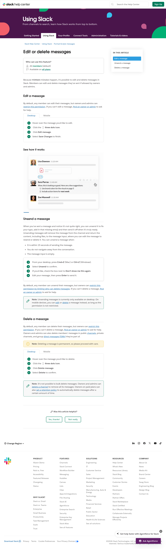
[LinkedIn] (133, 443)
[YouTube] (155, 443)
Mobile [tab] (46, 115)
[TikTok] (161, 443)
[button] (54, 419)
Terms (33, 541)
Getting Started (31, 35)
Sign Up (158, 4)
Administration (98, 35)
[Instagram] (139, 443)
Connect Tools (81, 35)
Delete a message (121, 67)
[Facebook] (144, 443)
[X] (150, 443)
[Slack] (7, 494)
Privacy (26, 541)
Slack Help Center (32, 44)
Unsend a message (122, 63)
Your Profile (64, 35)
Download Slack (12, 541)
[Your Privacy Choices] (66, 541)
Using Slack (48, 35)
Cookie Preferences (46, 541)
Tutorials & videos (119, 35)
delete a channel (40, 387)
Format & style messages (64, 44)
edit (57, 302)
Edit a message (120, 58)
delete (65, 302)
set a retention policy (46, 390)
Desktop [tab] (31, 115)
